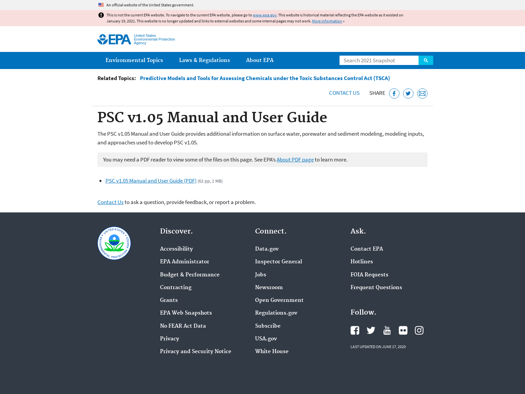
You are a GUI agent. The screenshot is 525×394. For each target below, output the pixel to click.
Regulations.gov (276, 313)
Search (426, 60)
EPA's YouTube (387, 330)
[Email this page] (422, 93)
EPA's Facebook (355, 330)
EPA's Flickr (403, 330)
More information (327, 20)
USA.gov (266, 339)
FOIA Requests (369, 275)
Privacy (169, 339)
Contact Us (344, 92)
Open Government (279, 301)
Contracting (176, 288)
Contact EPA (367, 249)
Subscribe (268, 326)
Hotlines (362, 262)
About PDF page (295, 159)
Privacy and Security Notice (195, 352)
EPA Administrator (184, 262)
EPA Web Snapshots (186, 313)
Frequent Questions (376, 288)
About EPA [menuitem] (260, 60)
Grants (169, 301)
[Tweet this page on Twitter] (408, 93)
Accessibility (176, 249)
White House (272, 352)
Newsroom (269, 288)
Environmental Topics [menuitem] (134, 60)
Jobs (260, 275)
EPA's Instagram (419, 330)
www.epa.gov (265, 14)
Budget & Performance (190, 275)
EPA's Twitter (371, 330)
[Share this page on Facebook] (394, 93)
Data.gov (267, 249)
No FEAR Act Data (183, 326)
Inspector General (278, 262)
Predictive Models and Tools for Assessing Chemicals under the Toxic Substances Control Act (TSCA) (265, 78)
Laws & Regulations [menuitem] (204, 60)
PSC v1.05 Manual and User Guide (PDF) (151, 180)
